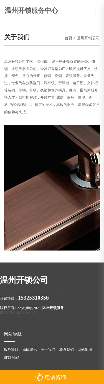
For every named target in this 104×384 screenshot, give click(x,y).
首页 (68, 38)
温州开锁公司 (88, 38)
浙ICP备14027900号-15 (17, 312)
